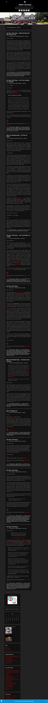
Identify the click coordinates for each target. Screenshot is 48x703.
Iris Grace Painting (9, 676)
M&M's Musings (25, 5)
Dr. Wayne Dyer (8, 517)
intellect (19, 433)
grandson (20, 464)
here (13, 112)
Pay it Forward (17, 264)
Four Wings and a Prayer (26, 350)
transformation (26, 354)
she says (20, 465)
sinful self (21, 434)
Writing (20, 515)
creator (29, 516)
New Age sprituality (12, 353)
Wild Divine (28, 434)
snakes (26, 353)
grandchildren (12, 464)
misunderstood (23, 279)
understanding (8, 588)
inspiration (23, 404)
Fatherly (7, 674)
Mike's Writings (19, 352)
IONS (22, 351)
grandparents (17, 464)
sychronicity (24, 405)
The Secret (20, 521)
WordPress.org (8, 650)
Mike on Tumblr (8, 663)
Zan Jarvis (12, 130)
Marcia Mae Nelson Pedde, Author (11, 660)
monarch (23, 352)
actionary (26, 403)
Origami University (9, 681)
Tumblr (26, 10)
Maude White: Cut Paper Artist (10, 677)
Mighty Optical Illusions (9, 678)
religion (22, 353)
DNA (7, 464)
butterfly (10, 350)
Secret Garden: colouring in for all (11, 682)
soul (20, 520)
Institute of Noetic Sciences (17, 351)
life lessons (8, 465)
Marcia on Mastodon (9, 661)
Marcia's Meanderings (12, 403)
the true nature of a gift (22, 281)
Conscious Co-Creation (15, 404)
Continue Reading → (19, 69)
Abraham (13, 376)
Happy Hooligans (8, 675)
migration (15, 352)
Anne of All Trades (9, 669)
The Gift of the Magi (15, 263)
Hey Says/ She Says (9, 351)
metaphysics (15, 518)
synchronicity (12, 521)
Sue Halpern (17, 354)
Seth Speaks (27, 495)
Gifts (7, 279)
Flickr (24, 10)
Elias (12, 517)
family (9, 464)
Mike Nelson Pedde (18, 83)
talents (11, 281)
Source (18, 405)
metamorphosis (11, 352)
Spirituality (8, 281)
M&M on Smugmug (9, 659)
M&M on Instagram (9, 658)
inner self (16, 433)
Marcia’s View (27, 123)
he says (23, 464)
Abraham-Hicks (25, 432)
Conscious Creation (25, 516)
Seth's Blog (28, 280)
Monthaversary (11, 434)
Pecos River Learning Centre (15, 519)
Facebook (19, 10)
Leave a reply (23, 238)
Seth (24, 353)
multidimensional (9, 280)
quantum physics (18, 353)
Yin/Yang (7, 435)
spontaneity (8, 521)
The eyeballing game (9, 685)
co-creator (12, 516)
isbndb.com (27, 517)
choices (10, 404)
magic (12, 518)
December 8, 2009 (9, 425)
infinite (20, 279)
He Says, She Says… (15, 90)
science (16, 520)
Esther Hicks (15, 517)
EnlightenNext (15, 92)
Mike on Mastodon (9, 662)
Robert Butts (16, 434)
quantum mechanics (23, 519)
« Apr (6, 622)
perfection (18, 280)
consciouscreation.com (18, 350)
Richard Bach (17, 465)
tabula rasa (16, 521)
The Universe (24, 521)
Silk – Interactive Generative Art (11, 683)
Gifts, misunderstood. (14, 260)
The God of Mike (21, 354)
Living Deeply (25, 351)
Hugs (7, 119)
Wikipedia (7, 355)
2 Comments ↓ (26, 36)
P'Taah (10, 519)
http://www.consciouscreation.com (13, 279)
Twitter (22, 10)
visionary (28, 405)
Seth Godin (24, 280)
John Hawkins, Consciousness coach (18, 537)
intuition (22, 433)
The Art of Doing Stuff (9, 684)
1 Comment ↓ (24, 83)
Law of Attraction (27, 464)
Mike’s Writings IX (11, 411)
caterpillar (13, 350)
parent (14, 465)
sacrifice (21, 280)
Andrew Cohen (18, 91)
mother (11, 465)
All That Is (23, 349)
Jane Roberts (25, 433)
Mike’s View (8, 124)
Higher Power (19, 517)
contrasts (20, 404)
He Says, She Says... (12, 349)
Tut (9, 130)
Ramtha (28, 519)
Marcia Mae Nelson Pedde (20, 36)
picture (25, 458)
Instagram (29, 10)
